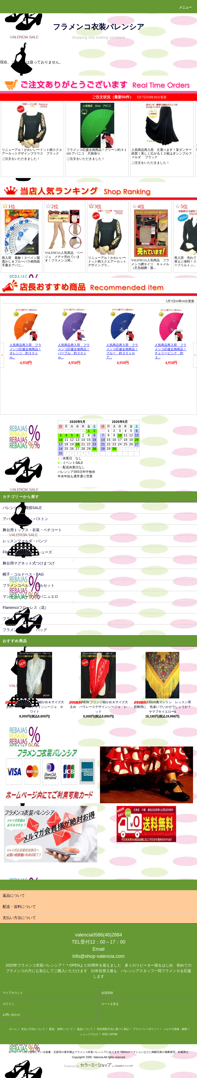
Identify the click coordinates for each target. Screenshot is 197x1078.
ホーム (13, 1029)
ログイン (8, 1003)
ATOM (113, 1034)
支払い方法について (33, 1029)
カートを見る (110, 1003)
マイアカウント (13, 992)
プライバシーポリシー (146, 1029)
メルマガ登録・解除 (175, 1029)
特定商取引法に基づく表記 (113, 1029)
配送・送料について (61, 1029)
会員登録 (107, 992)
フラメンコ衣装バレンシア (98, 27)
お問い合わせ (11, 1014)
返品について (85, 1029)
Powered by (98, 1066)
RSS (105, 1034)
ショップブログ (89, 1034)
